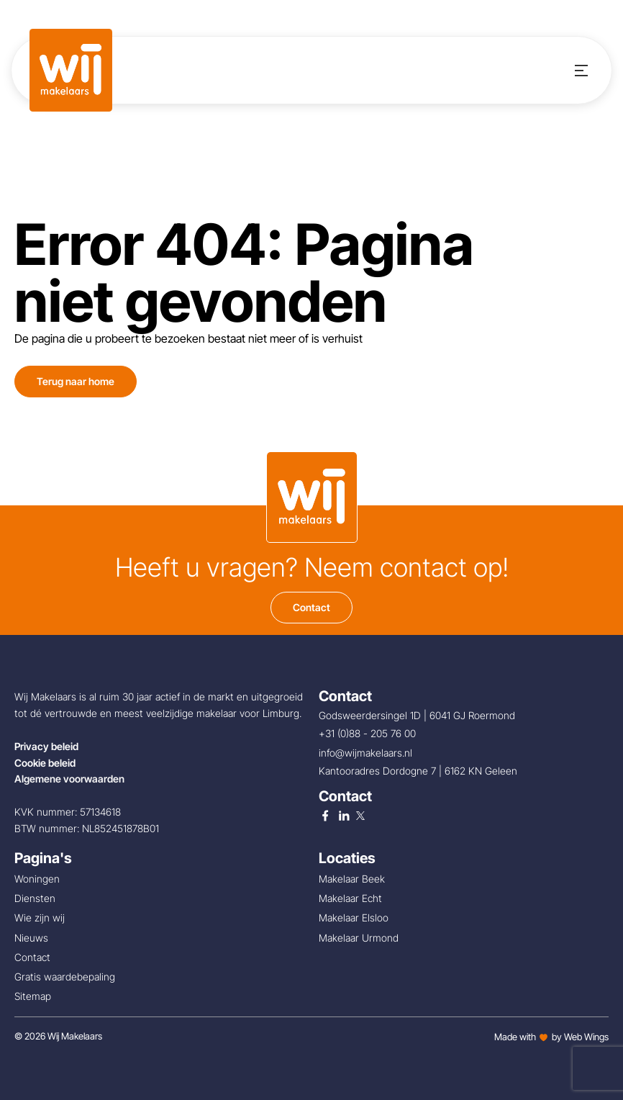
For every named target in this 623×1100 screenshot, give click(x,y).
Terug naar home (75, 381)
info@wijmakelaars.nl (367, 753)
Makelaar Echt (350, 898)
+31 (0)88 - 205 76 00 (369, 733)
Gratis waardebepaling (64, 976)
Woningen (37, 879)
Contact (311, 607)
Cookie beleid (45, 763)
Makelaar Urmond (359, 938)
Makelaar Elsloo (353, 917)
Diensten (34, 898)
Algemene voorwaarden (69, 778)
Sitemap (32, 996)
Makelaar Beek (352, 879)
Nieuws (31, 938)
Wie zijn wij (39, 917)
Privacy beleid (46, 746)
